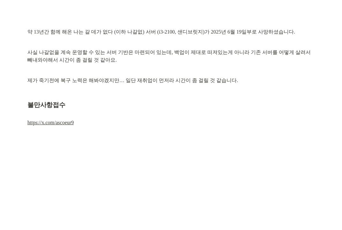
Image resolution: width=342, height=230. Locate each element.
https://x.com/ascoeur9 (50, 122)
